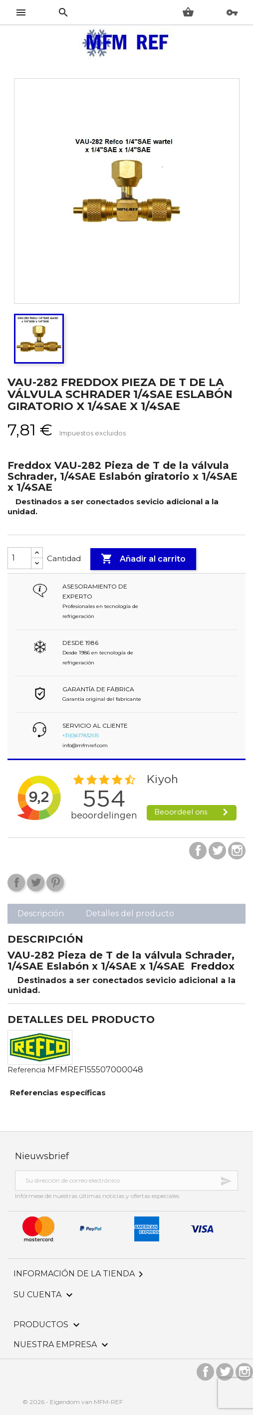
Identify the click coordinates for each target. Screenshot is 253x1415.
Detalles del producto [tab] (130, 913)
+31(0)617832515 (80, 735)
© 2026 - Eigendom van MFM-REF (72, 1402)
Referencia (26, 1069)
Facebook (198, 850)
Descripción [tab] (40, 913)
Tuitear (35, 882)
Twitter (217, 850)
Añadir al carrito (143, 559)
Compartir (16, 882)
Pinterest (55, 882)
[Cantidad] (19, 558)
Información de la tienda (80, 1273)
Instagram (237, 850)
